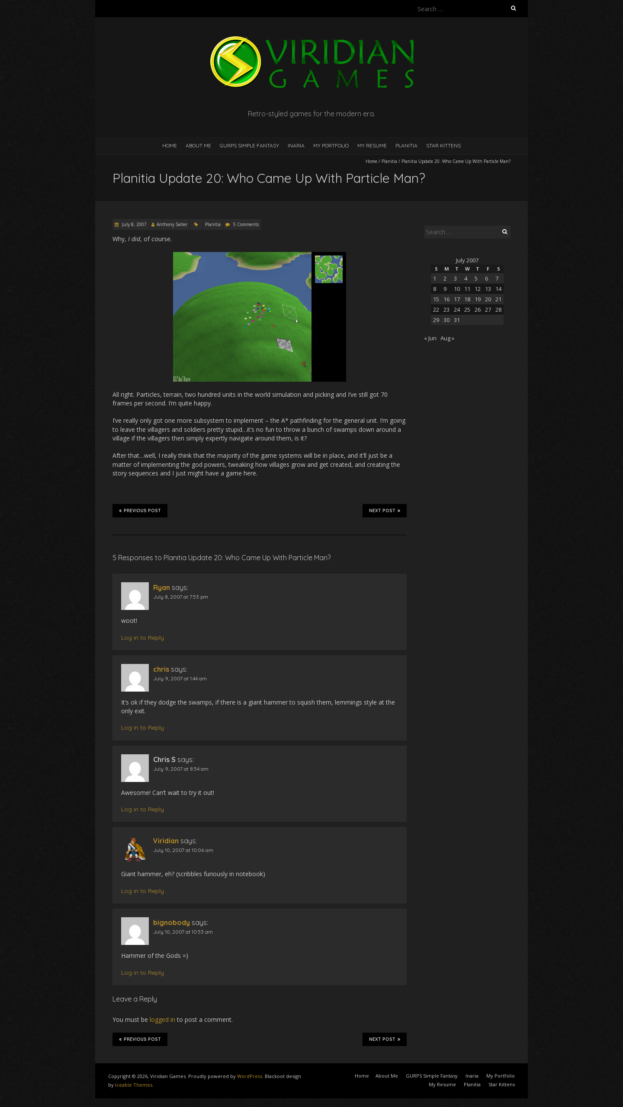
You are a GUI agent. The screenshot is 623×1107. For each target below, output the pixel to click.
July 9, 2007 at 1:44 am (180, 678)
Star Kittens (443, 145)
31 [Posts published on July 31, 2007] (457, 320)
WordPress (249, 1076)
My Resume (372, 145)
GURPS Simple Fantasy (249, 145)
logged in (162, 1019)
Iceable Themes (133, 1084)
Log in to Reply (142, 637)
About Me (198, 145)
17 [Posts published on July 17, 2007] (457, 299)
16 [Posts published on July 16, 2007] (446, 299)
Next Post (384, 510)
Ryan (161, 587)
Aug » (447, 338)
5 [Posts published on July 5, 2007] (476, 278)
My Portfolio (331, 145)
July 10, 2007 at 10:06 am (183, 850)
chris (161, 669)
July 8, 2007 (134, 224)
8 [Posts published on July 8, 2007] (434, 289)
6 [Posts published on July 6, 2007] (486, 278)
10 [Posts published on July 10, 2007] (457, 289)
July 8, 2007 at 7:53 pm (180, 596)
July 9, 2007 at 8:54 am (181, 769)
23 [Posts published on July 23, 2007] (446, 309)
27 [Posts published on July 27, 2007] (488, 309)
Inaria (296, 145)
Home (169, 145)
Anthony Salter (172, 224)
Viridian (166, 840)
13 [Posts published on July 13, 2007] (488, 289)
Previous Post (140, 510)
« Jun (430, 338)
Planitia (406, 145)
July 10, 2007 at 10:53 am (183, 931)
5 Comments (246, 224)
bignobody (171, 922)
